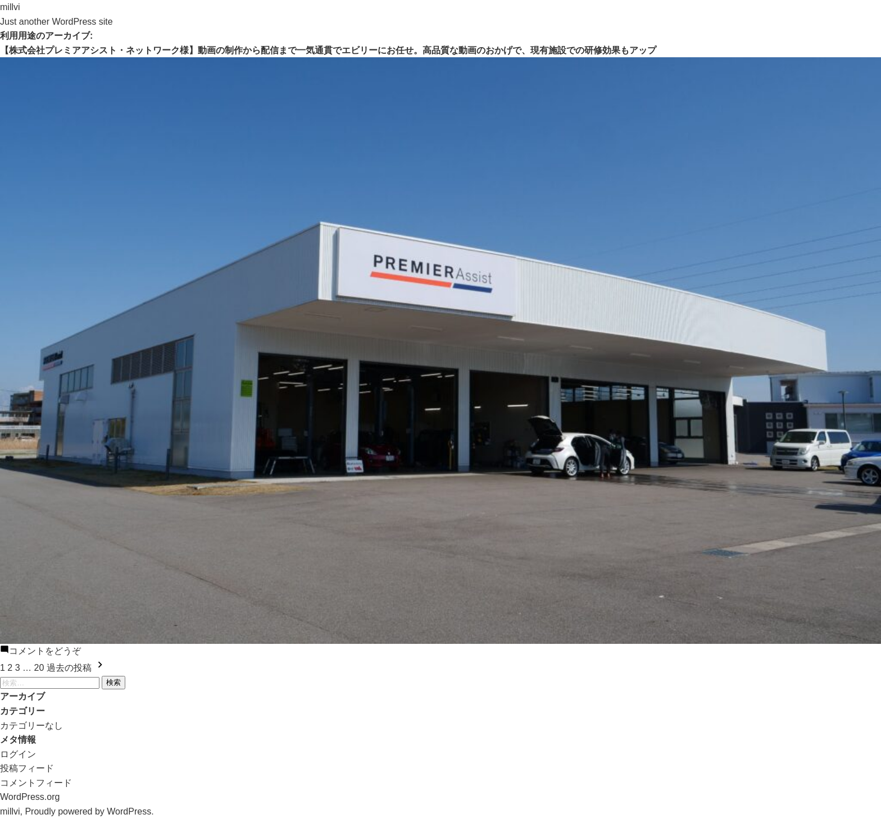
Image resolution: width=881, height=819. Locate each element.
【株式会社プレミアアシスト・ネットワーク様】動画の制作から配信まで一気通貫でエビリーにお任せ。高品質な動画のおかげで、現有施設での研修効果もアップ (328, 50)
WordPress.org (30, 797)
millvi (10, 7)
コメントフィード (36, 783)
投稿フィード (27, 768)
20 (39, 667)
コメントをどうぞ (45, 651)
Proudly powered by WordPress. (89, 811)
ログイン (18, 754)
